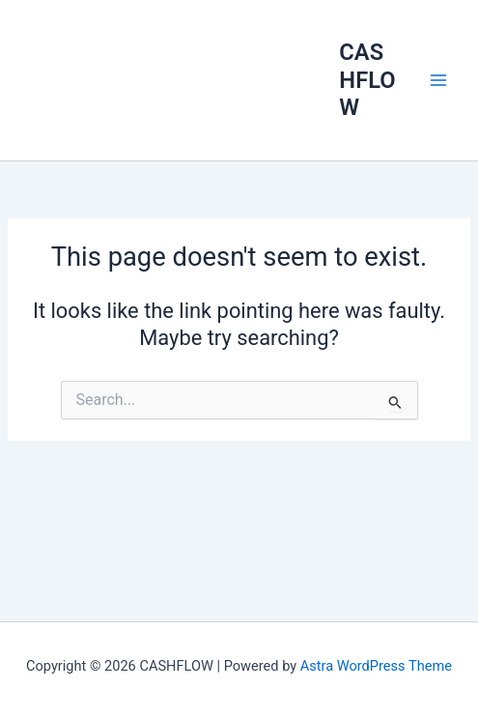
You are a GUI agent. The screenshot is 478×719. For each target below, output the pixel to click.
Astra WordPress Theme (376, 666)
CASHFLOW (367, 80)
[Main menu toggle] (438, 80)
